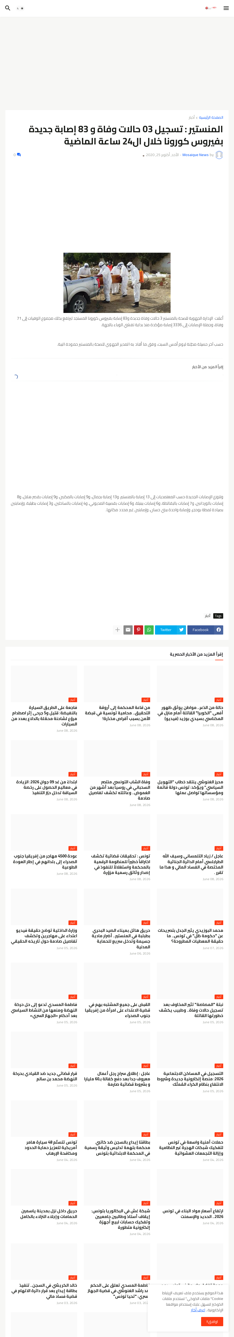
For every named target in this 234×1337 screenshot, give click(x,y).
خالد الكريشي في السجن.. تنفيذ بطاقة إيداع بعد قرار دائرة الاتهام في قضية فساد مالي (44, 1291)
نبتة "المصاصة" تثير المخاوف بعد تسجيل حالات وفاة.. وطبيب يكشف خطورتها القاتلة (191, 1010)
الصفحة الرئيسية (211, 117)
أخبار (192, 117)
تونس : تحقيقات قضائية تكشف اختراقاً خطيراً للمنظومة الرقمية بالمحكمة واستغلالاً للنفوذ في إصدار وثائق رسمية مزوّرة (120, 864)
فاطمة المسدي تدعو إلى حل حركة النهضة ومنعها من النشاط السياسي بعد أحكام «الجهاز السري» (44, 1010)
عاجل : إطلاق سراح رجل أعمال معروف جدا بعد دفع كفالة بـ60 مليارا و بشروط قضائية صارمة (117, 1079)
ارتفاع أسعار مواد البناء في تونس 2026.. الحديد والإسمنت (193, 1213)
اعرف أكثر (198, 1309)
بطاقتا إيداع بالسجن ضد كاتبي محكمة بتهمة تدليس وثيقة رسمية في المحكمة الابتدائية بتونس (117, 1148)
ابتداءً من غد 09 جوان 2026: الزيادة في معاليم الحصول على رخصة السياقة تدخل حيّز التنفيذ (46, 787)
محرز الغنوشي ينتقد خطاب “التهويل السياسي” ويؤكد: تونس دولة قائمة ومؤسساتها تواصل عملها (190, 787)
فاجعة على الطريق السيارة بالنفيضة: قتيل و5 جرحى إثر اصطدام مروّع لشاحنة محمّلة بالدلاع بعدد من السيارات (44, 716)
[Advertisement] (117, 61)
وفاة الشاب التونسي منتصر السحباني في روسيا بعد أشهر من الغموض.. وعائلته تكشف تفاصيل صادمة (119, 790)
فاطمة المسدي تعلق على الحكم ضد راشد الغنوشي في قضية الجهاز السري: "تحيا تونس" (119, 1291)
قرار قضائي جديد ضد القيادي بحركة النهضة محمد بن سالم (45, 1076)
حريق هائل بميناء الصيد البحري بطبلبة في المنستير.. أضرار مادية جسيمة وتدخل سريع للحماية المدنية (121, 939)
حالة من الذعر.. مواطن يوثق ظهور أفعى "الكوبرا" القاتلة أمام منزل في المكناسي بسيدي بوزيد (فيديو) (190, 713)
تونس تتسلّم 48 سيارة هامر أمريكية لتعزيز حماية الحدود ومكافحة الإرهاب (51, 1148)
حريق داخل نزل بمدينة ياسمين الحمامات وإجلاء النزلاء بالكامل (48, 1213)
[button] (226, 8)
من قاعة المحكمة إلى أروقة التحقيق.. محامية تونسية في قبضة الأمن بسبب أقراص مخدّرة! (117, 713)
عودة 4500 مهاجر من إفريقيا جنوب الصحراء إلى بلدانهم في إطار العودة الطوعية (45, 861)
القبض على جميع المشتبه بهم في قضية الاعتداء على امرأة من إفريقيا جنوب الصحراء (117, 1010)
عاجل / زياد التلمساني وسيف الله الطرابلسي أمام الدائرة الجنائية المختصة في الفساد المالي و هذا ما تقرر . (191, 864)
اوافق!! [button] (212, 1321)
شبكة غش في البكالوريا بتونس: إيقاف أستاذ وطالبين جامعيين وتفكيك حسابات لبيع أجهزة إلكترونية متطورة (120, 1219)
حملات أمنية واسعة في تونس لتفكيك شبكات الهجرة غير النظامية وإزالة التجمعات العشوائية (191, 1148)
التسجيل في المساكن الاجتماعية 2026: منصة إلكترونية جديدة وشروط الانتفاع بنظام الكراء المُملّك (190, 1079)
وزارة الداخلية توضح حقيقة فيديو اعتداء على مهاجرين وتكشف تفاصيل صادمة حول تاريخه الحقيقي (44, 936)
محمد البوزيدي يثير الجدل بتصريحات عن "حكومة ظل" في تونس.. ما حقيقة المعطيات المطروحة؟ (190, 936)
